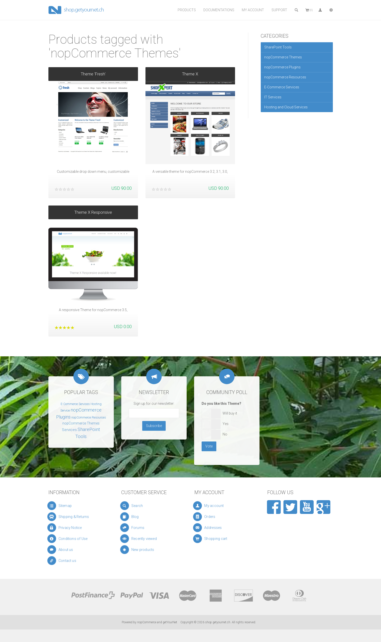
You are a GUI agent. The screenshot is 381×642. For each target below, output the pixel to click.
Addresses (218, 528)
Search (139, 505)
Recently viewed (144, 538)
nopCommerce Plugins (282, 67)
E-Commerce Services (281, 87)
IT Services (272, 97)
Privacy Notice (71, 527)
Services (69, 430)
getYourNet (170, 622)
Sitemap (67, 505)
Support (279, 10)
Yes (226, 424)
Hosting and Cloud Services (286, 107)
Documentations (218, 10)
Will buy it (230, 413)
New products (143, 549)
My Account (253, 10)
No (225, 434)
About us (68, 549)
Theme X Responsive (93, 206)
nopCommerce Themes (283, 57)
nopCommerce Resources (285, 77)
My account (218, 506)
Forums (140, 527)
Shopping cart (219, 539)
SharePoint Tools (278, 47)
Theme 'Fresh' (93, 73)
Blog (138, 516)
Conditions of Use (72, 538)
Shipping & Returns (73, 516)
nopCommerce (146, 622)
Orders (216, 517)
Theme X (190, 73)
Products (187, 10)
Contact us (69, 560)
